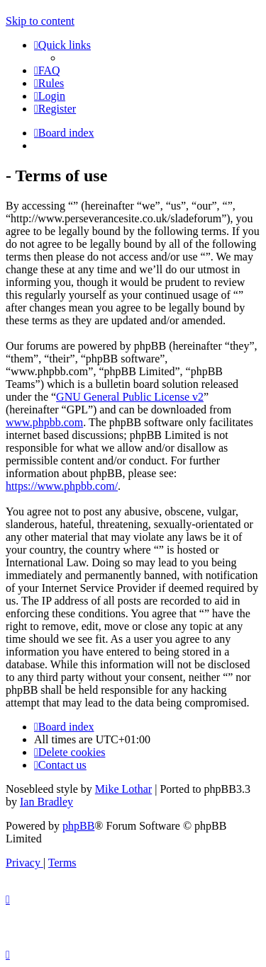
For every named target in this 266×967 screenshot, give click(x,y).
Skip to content (40, 21)
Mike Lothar (123, 789)
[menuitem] (47, 70)
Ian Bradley (46, 802)
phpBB (78, 826)
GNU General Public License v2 (130, 397)
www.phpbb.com (44, 422)
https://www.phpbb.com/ (62, 486)
